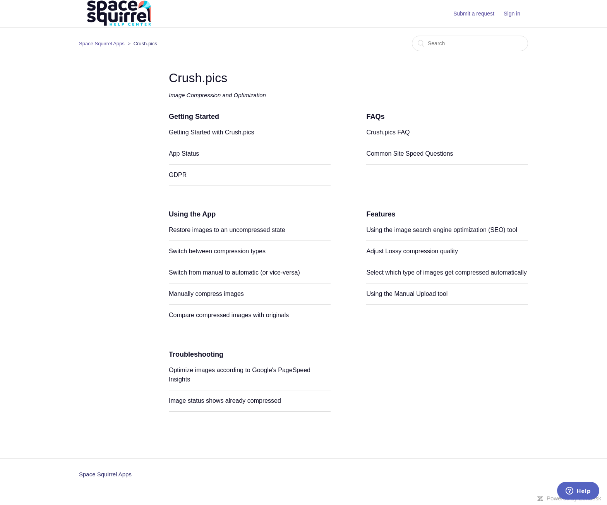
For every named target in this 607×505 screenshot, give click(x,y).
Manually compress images (206, 293)
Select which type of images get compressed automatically (446, 272)
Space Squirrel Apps (102, 43)
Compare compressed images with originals (229, 315)
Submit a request (473, 13)
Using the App (192, 214)
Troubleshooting (196, 354)
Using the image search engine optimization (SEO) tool (441, 230)
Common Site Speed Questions (409, 153)
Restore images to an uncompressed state (227, 230)
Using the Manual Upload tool (407, 293)
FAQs (375, 116)
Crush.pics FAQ (388, 132)
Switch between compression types (217, 251)
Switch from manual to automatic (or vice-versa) (234, 272)
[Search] (470, 43)
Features (380, 214)
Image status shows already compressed (225, 400)
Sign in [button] (512, 13)
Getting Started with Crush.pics (211, 132)
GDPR (178, 175)
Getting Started (194, 116)
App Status (184, 153)
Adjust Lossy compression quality (412, 251)
